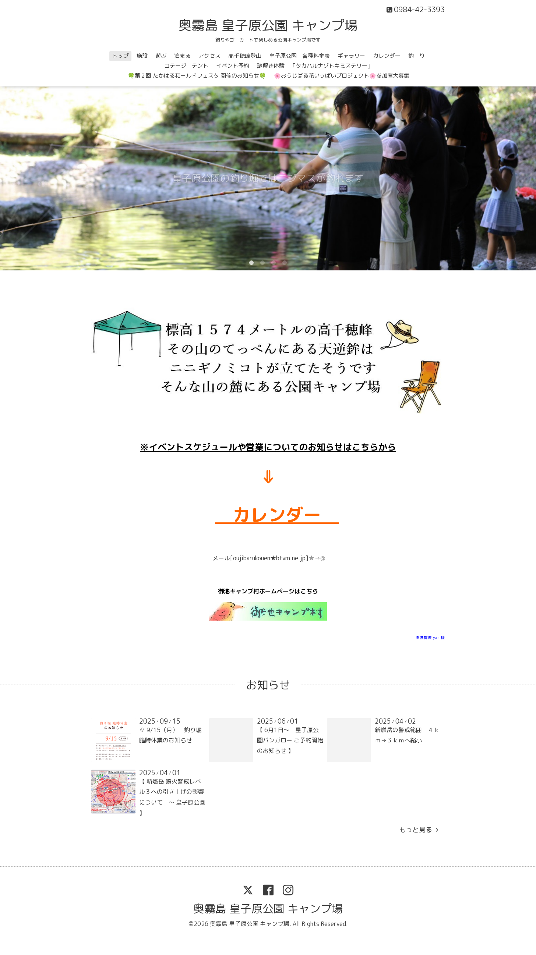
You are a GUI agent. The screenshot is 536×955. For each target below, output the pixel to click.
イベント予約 (232, 66)
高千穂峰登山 (244, 56)
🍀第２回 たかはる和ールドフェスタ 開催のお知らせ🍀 (197, 75)
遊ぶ (160, 56)
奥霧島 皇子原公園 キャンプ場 (268, 25)
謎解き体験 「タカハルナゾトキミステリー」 (315, 66)
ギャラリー (351, 56)
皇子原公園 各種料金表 (299, 56)
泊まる (182, 56)
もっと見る (418, 829)
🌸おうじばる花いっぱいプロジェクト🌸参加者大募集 (341, 75)
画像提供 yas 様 (430, 637)
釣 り (416, 56)
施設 (142, 56)
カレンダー (387, 56)
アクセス (209, 56)
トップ (120, 56)
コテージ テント (186, 66)
